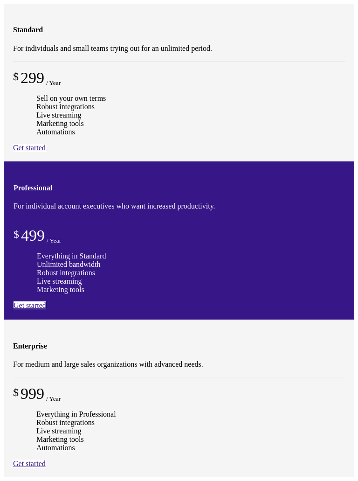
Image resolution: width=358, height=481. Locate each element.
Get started (29, 148)
